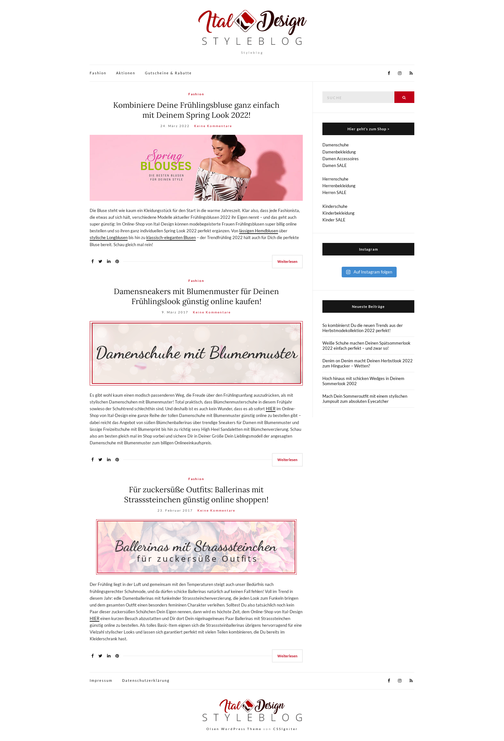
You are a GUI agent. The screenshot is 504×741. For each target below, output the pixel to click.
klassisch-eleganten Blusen (171, 237)
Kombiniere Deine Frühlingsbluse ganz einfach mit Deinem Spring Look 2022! (196, 110)
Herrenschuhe (335, 178)
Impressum (101, 680)
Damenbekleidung (339, 151)
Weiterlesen (287, 261)
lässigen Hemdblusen (258, 230)
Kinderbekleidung (338, 213)
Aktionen (125, 73)
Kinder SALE (334, 219)
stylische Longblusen (109, 237)
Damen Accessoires (340, 158)
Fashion (98, 73)
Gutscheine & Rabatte (168, 73)
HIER (270, 408)
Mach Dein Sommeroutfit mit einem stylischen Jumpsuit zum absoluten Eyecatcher (364, 399)
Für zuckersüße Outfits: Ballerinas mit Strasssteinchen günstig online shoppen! (196, 495)
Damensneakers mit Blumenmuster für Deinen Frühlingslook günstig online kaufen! (196, 296)
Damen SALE (334, 165)
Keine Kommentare (213, 126)
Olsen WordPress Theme (234, 729)
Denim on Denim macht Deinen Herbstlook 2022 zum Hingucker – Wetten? (367, 363)
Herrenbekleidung (339, 185)
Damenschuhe (335, 144)
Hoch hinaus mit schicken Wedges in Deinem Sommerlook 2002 (363, 381)
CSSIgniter (285, 729)
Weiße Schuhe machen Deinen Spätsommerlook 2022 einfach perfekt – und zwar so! (366, 345)
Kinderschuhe (334, 206)
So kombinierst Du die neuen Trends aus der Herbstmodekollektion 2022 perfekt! (362, 328)
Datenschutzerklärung (146, 680)
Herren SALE (334, 192)
